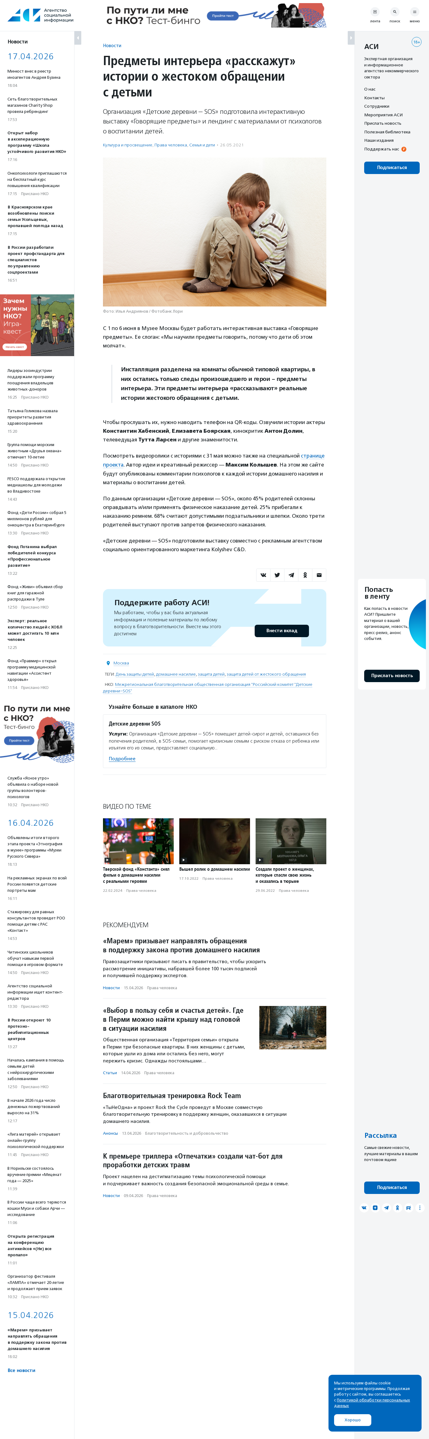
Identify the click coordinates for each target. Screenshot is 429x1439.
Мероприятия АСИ (383, 114)
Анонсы (110, 1133)
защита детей (211, 674)
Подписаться (392, 168)
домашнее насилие (176, 674)
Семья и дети (202, 145)
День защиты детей (135, 674)
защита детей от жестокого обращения (266, 674)
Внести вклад (281, 630)
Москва (121, 662)
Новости (112, 45)
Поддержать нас (381, 148)
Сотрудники (376, 106)
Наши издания (379, 140)
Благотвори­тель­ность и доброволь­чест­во (186, 1133)
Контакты (374, 97)
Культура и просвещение (127, 145)
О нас (369, 89)
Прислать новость (382, 123)
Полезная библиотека (387, 131)
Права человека (170, 145)
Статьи (110, 1072)
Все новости (21, 1371)
